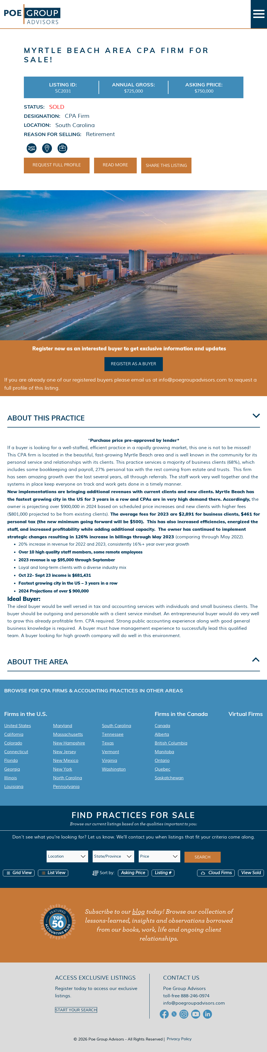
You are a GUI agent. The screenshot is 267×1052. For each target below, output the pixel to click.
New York (62, 769)
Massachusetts (68, 734)
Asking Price (133, 873)
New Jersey (64, 751)
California (13, 734)
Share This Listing (166, 165)
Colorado (13, 743)
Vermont (110, 751)
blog (138, 911)
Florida (11, 760)
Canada (162, 725)
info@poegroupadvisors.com (194, 1003)
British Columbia (171, 743)
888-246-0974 (195, 995)
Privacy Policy (179, 1039)
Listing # (163, 873)
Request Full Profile (57, 164)
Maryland (62, 725)
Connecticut (16, 751)
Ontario (162, 760)
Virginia (109, 760)
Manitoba (164, 751)
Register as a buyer (133, 363)
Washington (114, 769)
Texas (108, 743)
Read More (115, 164)
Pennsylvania (66, 786)
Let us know (101, 837)
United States (17, 725)
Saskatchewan (169, 777)
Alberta (162, 734)
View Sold (251, 873)
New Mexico (65, 760)
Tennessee (113, 734)
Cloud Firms (216, 873)
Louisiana (13, 786)
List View (53, 873)
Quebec (162, 769)
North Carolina (67, 777)
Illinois (10, 777)
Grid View (18, 873)
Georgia (12, 769)
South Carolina (116, 725)
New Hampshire (69, 743)
